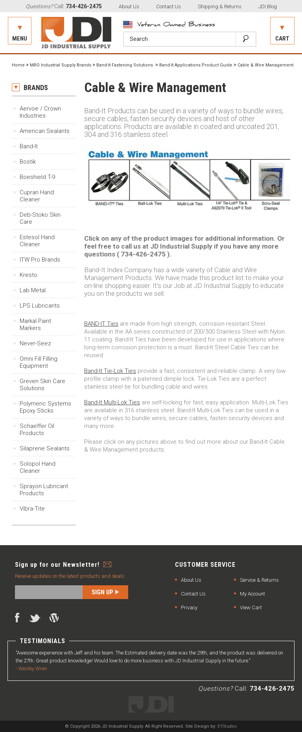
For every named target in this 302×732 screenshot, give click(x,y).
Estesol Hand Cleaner (37, 241)
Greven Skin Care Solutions (42, 385)
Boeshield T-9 (37, 177)
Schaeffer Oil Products (37, 429)
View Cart (251, 607)
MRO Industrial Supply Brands (60, 65)
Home (18, 65)
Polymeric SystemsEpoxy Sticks (45, 407)
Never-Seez (35, 343)
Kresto (28, 274)
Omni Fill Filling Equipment (38, 362)
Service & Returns (259, 580)
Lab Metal (33, 290)
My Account (252, 594)
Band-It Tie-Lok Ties (110, 370)
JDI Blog (267, 6)
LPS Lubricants (40, 305)
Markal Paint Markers (35, 324)
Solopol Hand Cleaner (37, 467)
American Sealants (45, 131)
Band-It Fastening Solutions (125, 65)
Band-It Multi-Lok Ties (112, 402)
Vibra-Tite (32, 508)
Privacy (189, 607)
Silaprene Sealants (45, 448)
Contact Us (168, 6)
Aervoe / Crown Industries (40, 112)
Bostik (28, 161)
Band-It (29, 146)
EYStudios (227, 726)
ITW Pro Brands (40, 259)
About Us (129, 6)
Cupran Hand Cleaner (37, 196)
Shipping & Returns (219, 6)
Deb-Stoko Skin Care (40, 218)
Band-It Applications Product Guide (195, 65)
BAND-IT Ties (101, 323)
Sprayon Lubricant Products (44, 490)
